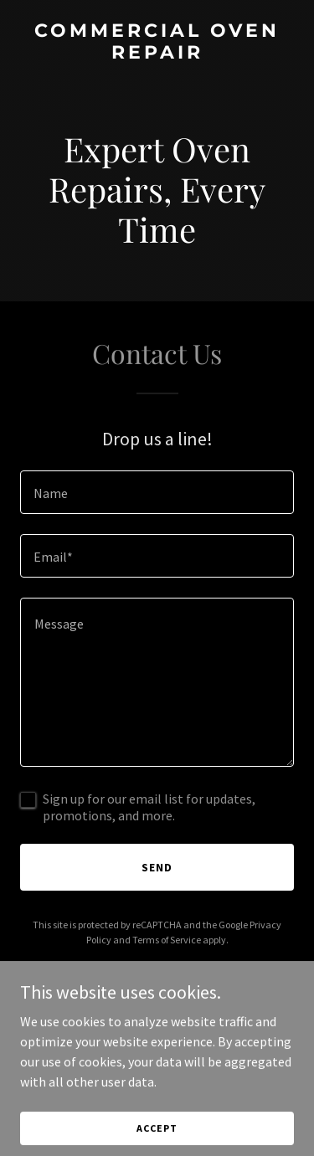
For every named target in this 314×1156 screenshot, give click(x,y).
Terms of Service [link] (166, 939)
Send (157, 867)
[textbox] (157, 492)
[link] (157, 53)
